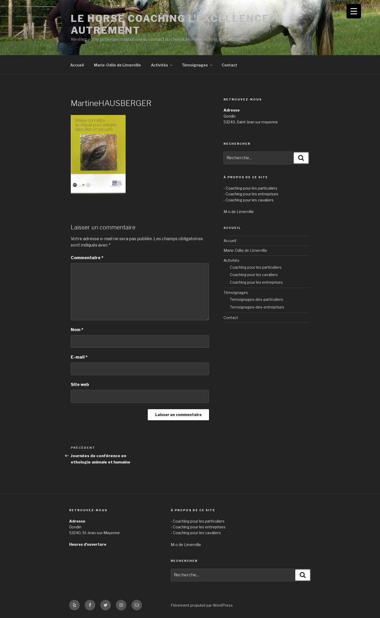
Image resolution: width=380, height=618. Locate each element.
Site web (80, 384)
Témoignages (197, 65)
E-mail (79, 357)
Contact (229, 65)
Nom (77, 329)
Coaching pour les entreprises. (256, 282)
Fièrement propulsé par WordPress (202, 605)
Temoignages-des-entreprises (257, 307)
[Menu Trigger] (353, 11)
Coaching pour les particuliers (256, 267)
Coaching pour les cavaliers (254, 274)
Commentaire (87, 257)
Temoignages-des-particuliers (256, 299)
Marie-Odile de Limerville (117, 65)
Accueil (77, 65)
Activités (162, 65)
